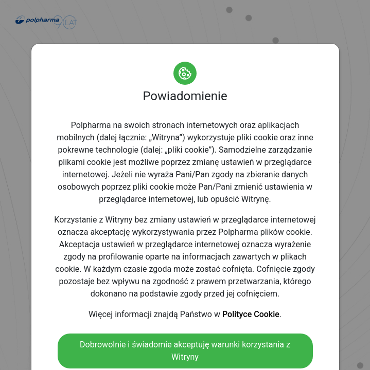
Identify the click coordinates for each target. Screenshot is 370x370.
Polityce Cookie (250, 314)
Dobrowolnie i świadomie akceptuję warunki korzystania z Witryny (185, 351)
